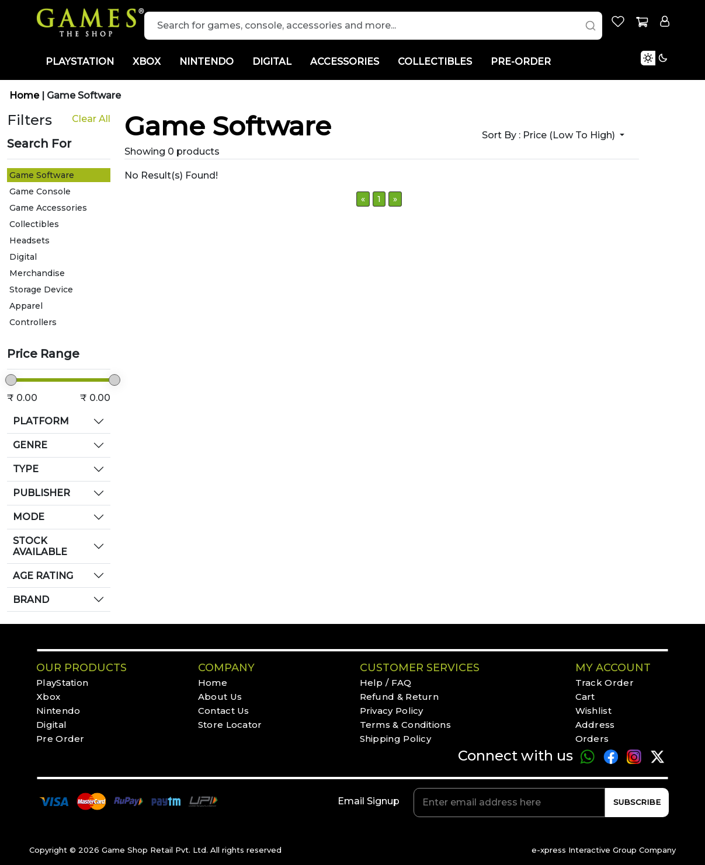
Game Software (84, 95)
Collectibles (34, 224)
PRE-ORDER (521, 61)
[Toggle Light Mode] (673, 71)
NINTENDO (206, 61)
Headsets (29, 240)
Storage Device (41, 289)
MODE (28, 516)
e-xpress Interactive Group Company (604, 849)
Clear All (91, 118)
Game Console (40, 191)
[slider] (11, 380)
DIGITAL (271, 61)
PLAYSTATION (80, 61)
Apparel (26, 306)
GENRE (30, 445)
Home (25, 95)
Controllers (33, 322)
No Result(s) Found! (171, 175)
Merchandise (37, 273)
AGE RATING (43, 575)
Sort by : (549, 135)
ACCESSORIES (344, 61)
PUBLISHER (41, 492)
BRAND (31, 599)
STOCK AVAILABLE (40, 546)
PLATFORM (41, 421)
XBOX (147, 61)
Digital (23, 257)
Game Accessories (48, 208)
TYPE (26, 469)
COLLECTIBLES (435, 61)
